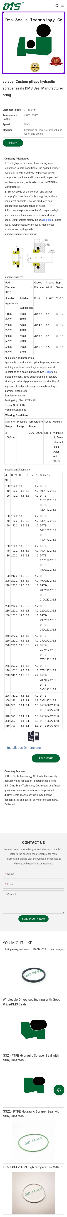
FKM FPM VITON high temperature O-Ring (32, 1167)
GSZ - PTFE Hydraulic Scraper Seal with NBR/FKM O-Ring (31, 1058)
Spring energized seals (16, 949)
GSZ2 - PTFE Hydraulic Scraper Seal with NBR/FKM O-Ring (31, 1114)
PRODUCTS (39, 949)
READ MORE (46, 758)
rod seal (47, 219)
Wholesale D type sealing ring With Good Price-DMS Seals (32, 1002)
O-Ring (48, 371)
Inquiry (13, 142)
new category (57, 949)
